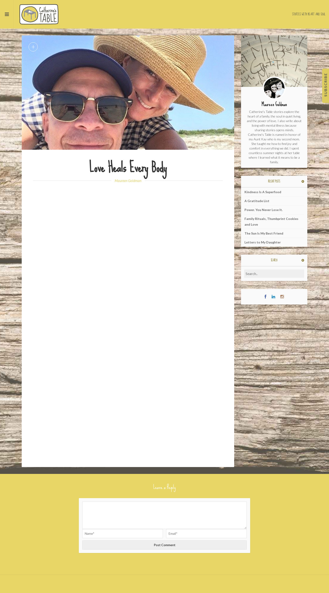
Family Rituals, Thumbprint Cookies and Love (271, 221)
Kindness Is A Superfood (262, 192)
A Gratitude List (256, 201)
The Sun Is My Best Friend (263, 233)
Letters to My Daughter (262, 242)
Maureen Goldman (128, 181)
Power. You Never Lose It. (263, 210)
